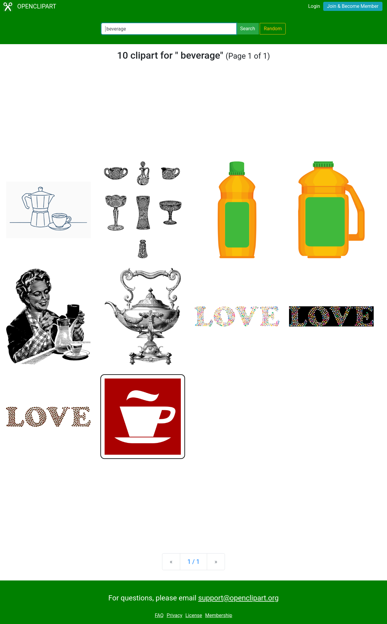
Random (273, 28)
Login (314, 6)
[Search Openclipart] (168, 28)
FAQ (159, 615)
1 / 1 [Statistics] (193, 561)
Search (247, 28)
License (193, 615)
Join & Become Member (353, 6)
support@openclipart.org (238, 598)
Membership (218, 615)
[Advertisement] (193, 116)
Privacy (174, 615)
